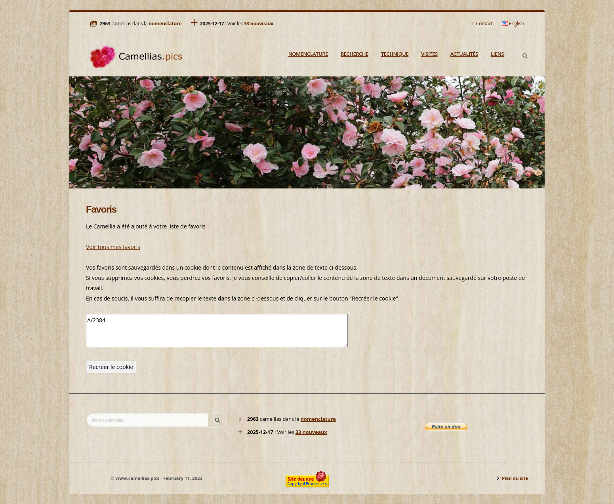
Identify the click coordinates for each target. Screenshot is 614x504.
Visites (429, 53)
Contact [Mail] (481, 23)
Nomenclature (308, 53)
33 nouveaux (258, 23)
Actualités (464, 53)
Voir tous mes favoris (113, 247)
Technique (394, 53)
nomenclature (165, 23)
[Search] (525, 56)
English (513, 23)
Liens (497, 53)
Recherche (354, 53)
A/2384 (217, 330)
